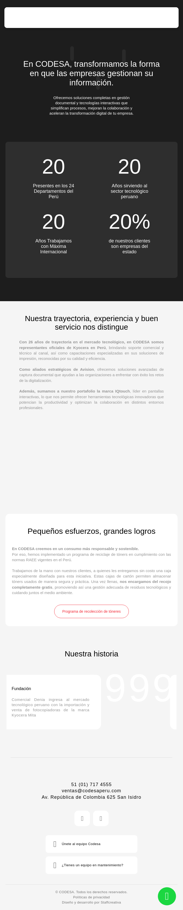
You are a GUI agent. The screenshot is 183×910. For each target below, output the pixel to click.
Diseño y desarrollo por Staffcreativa (91, 902)
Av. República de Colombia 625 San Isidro (92, 797)
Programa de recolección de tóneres (91, 611)
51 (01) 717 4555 (91, 784)
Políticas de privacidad (91, 897)
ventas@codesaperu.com (91, 790)
